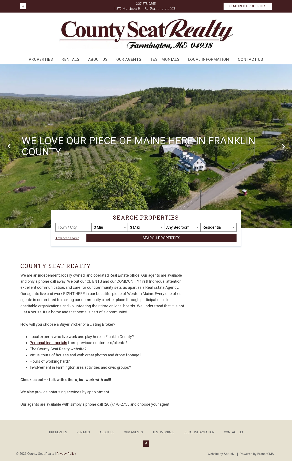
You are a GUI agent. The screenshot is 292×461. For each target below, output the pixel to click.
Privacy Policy (66, 454)
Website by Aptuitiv (221, 454)
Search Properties (161, 238)
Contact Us (250, 59)
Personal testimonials (48, 342)
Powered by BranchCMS (257, 454)
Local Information (208, 59)
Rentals (70, 59)
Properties (41, 59)
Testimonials (165, 59)
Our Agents (128, 59)
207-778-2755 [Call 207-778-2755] (146, 4)
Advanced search (67, 238)
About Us (98, 59)
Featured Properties (247, 6)
